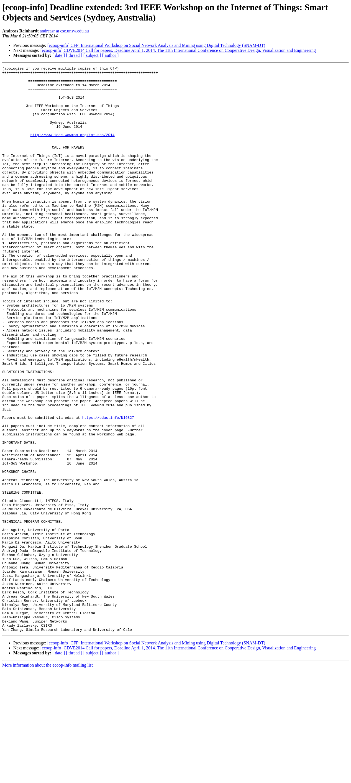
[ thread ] (74, 55)
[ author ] (110, 55)
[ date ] (58, 55)
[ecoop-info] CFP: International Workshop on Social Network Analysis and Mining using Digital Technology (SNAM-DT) (156, 45)
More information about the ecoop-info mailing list (47, 778)
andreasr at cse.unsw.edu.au (64, 31)
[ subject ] (92, 55)
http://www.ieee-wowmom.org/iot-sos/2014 (72, 148)
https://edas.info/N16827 (108, 488)
